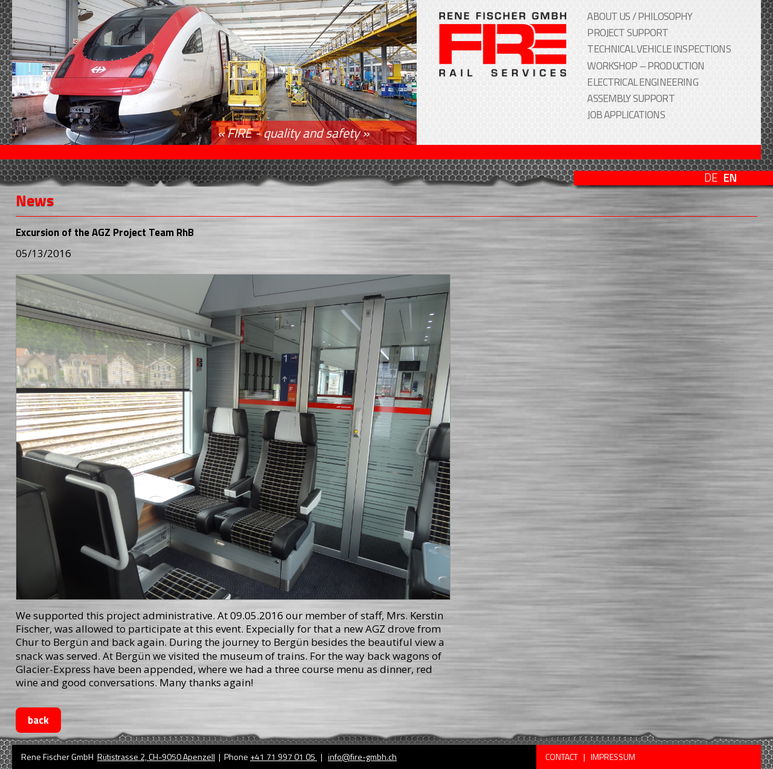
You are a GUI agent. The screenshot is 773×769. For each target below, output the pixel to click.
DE (710, 177)
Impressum (613, 756)
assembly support (630, 98)
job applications (625, 115)
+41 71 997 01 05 (283, 756)
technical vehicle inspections (658, 49)
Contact (562, 756)
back (38, 720)
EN (730, 177)
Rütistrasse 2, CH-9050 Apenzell (156, 756)
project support (627, 32)
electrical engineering (642, 82)
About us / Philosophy (639, 16)
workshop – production (645, 66)
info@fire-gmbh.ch (362, 756)
